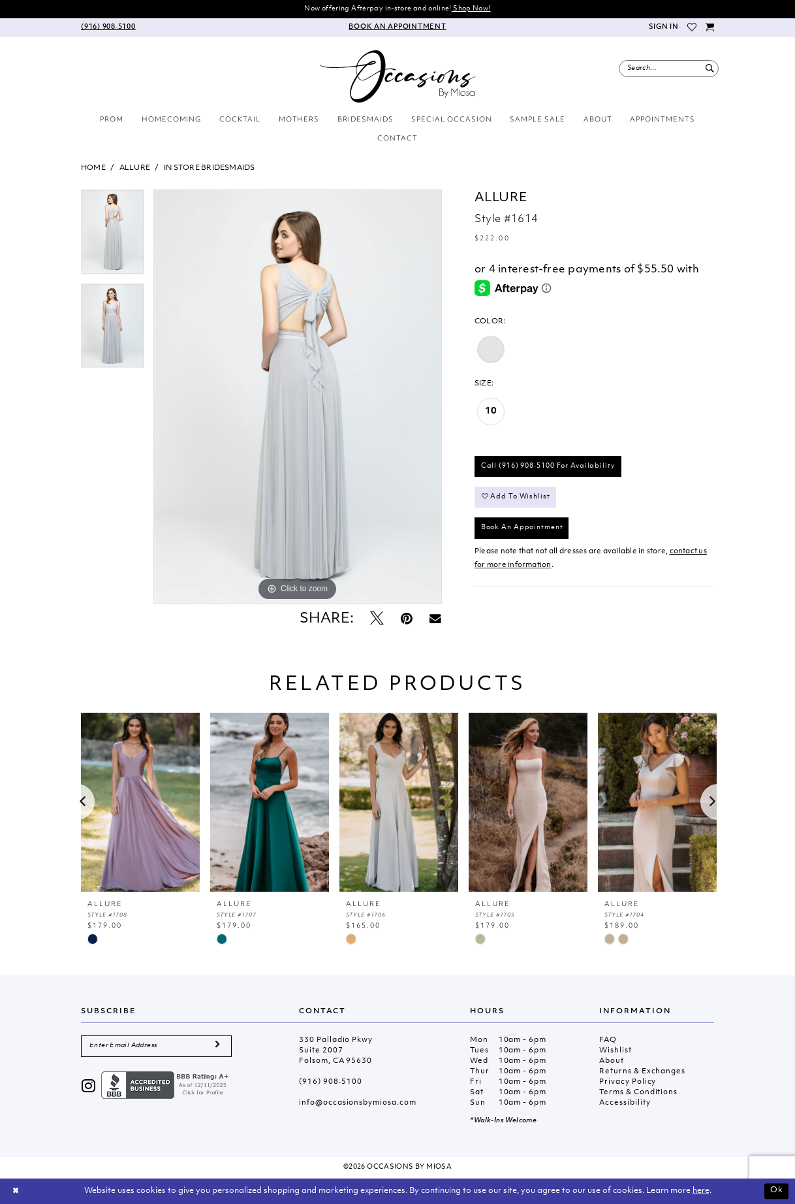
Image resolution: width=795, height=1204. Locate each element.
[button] (663, 28)
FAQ (608, 1040)
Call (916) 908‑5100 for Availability (548, 466)
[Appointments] (398, 28)
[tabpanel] (112, 236)
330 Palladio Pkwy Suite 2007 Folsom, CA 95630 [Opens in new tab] (336, 1051)
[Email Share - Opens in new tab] (435, 619)
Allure (134, 168)
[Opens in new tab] (166, 1085)
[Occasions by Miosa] (398, 76)
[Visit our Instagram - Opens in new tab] (89, 1087)
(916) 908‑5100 (330, 1082)
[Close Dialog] (16, 1191)
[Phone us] (108, 28)
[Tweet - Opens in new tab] (376, 619)
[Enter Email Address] (156, 1045)
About (611, 1061)
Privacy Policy (627, 1082)
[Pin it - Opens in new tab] (406, 619)
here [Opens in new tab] (701, 1191)
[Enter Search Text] (669, 68)
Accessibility (624, 1103)
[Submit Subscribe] (217, 1045)
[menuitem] (108, 28)
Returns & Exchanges (642, 1071)
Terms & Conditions (638, 1092)
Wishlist (615, 1050)
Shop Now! (471, 8)
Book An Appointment (522, 527)
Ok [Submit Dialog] (776, 1190)
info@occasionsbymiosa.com (357, 1103)
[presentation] (140, 801)
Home (93, 168)
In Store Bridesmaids (209, 168)
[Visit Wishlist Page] (692, 28)
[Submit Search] (710, 68)
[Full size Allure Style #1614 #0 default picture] (297, 397)
